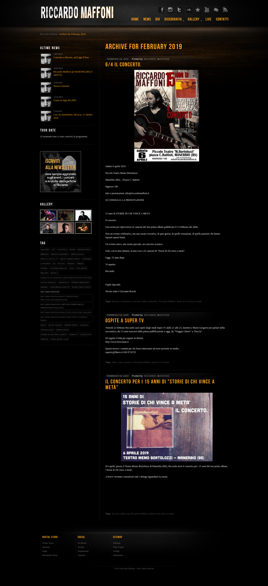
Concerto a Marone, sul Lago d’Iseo (71, 57)
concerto (46, 264)
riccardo (150, 59)
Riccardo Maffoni (48, 34)
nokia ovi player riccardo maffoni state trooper (66, 278)
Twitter (81, 547)
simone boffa (71, 325)
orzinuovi (64, 282)
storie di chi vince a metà (54, 334)
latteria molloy (58, 268)
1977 (53, 249)
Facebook (82, 543)
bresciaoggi (77, 254)
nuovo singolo (48, 282)
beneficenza (84, 249)
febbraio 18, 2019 (118, 376)
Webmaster (118, 555)
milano (44, 273)
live (72, 268)
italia (80, 264)
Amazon (46, 547)
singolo (84, 325)
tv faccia (165, 362)
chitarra (86, 259)
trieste (44, 339)
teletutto (86, 334)
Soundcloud (83, 551)
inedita (71, 264)
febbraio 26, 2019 (118, 59)
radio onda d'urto (81, 287)
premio (44, 287)
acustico (62, 249)
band (72, 249)
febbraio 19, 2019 (118, 315)
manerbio (152, 301)
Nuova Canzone (61, 86)
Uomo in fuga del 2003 (65, 100)
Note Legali (118, 547)
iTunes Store (48, 543)
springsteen (62, 330)
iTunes (44, 268)
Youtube (81, 555)
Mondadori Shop (49, 555)
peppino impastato (81, 282)
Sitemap (116, 543)
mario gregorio (125, 362)
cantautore (125, 301)
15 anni (115, 513)
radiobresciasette (60, 287)
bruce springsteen (70, 259)
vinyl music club (59, 339)
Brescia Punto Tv (49, 259)
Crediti (116, 551)
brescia (45, 254)
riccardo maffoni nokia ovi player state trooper (66, 312)
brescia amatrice (60, 254)
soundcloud (47, 330)
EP (54, 264)
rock (43, 325)
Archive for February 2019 (72, 34)
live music (81, 268)
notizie (164, 59)
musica (54, 273)
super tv (73, 334)
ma (127, 513)
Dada (44, 551)
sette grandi (55, 325)
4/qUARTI (45, 249)
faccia (61, 264)
